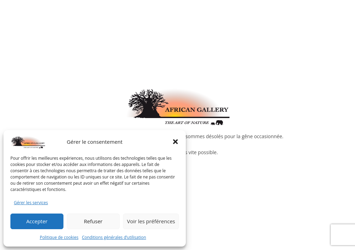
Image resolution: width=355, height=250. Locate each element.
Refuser (93, 221)
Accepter (36, 221)
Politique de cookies (59, 237)
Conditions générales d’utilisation (114, 237)
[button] (175, 141)
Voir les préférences (151, 221)
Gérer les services (31, 203)
